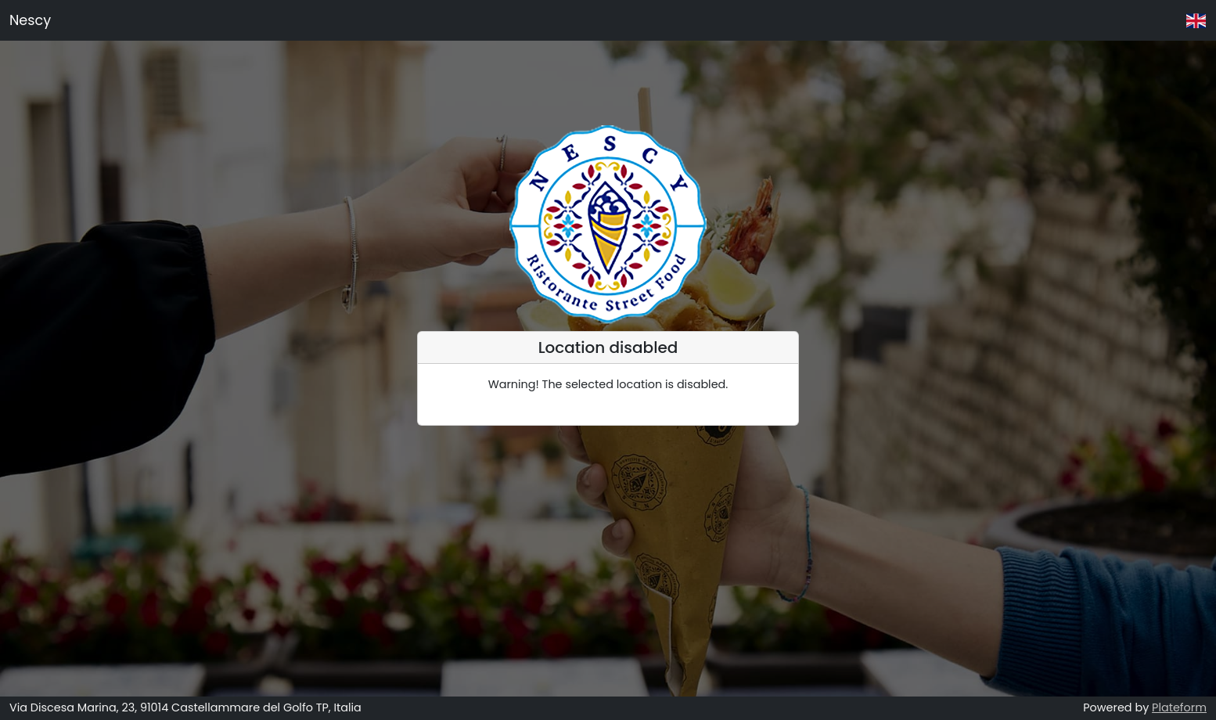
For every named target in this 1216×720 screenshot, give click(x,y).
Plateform (1179, 707)
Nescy (30, 20)
